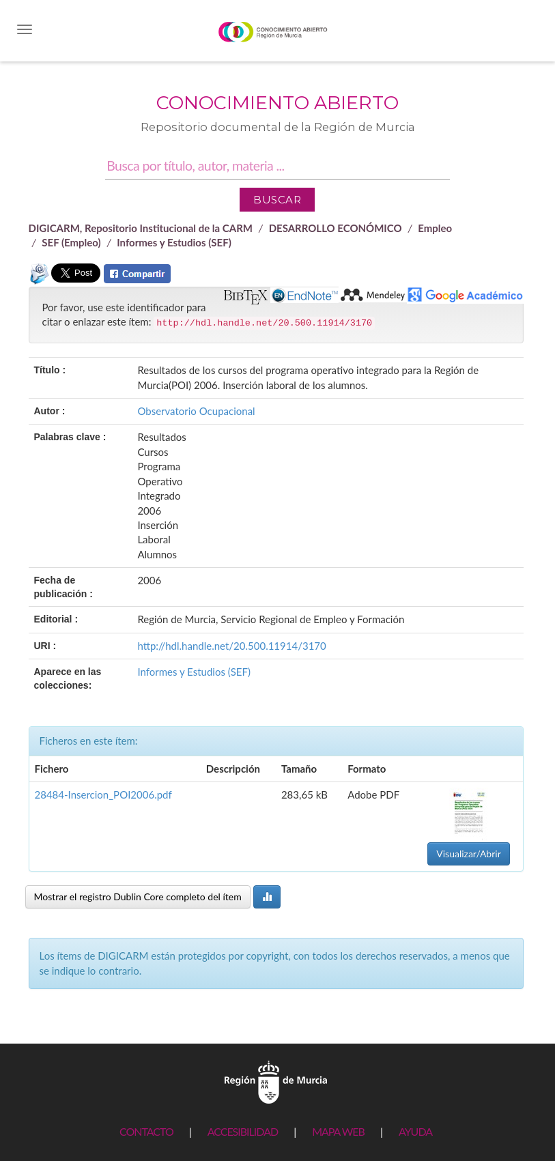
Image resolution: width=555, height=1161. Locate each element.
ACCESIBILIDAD (243, 1131)
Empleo (435, 228)
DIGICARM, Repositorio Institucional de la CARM (141, 228)
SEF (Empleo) (71, 242)
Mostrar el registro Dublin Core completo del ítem (138, 896)
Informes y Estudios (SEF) (174, 242)
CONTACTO (146, 1131)
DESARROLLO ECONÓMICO (335, 228)
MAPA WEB (338, 1131)
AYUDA (415, 1131)
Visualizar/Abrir (468, 853)
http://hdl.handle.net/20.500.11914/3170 (231, 646)
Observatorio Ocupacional (196, 411)
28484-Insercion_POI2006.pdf (103, 794)
